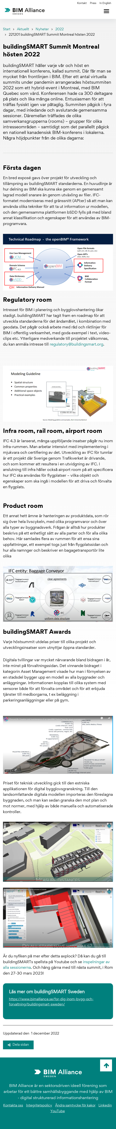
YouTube (57, 1111)
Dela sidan (18, 1044)
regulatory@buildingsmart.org (76, 344)
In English (105, 3)
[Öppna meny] (106, 11)
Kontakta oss (13, 1105)
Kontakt (82, 3)
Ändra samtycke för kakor (75, 1105)
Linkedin (105, 1105)
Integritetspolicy (39, 1105)
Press (93, 3)
